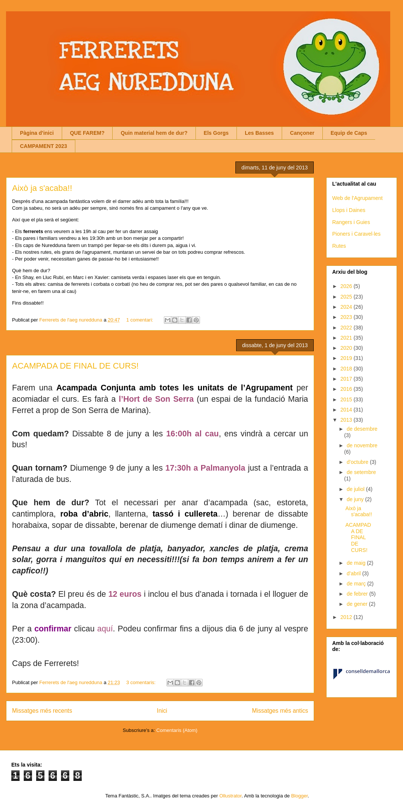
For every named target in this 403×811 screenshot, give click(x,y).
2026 (347, 286)
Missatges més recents (42, 710)
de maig (357, 563)
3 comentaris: (141, 682)
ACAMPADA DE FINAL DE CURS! (75, 365)
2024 (347, 307)
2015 (347, 399)
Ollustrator (230, 796)
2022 (347, 328)
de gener (358, 604)
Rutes (339, 246)
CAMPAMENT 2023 (43, 146)
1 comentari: (140, 320)
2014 (347, 410)
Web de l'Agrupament (357, 198)
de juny (356, 499)
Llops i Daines (348, 210)
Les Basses (259, 133)
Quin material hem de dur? (154, 133)
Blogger (299, 796)
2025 (347, 297)
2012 (347, 617)
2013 (347, 420)
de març (357, 584)
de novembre (362, 445)
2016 (347, 389)
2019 (347, 358)
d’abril (354, 573)
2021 (347, 338)
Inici (162, 710)
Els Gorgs (216, 133)
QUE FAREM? (87, 133)
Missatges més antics (280, 710)
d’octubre (358, 462)
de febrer (358, 594)
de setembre (361, 472)
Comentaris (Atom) (176, 730)
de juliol (356, 489)
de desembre (362, 429)
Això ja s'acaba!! (42, 188)
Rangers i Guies (351, 222)
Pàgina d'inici (37, 133)
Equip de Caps (349, 133)
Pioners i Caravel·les (356, 234)
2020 (347, 348)
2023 (347, 317)
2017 (347, 379)
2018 (347, 369)
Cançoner (302, 133)
